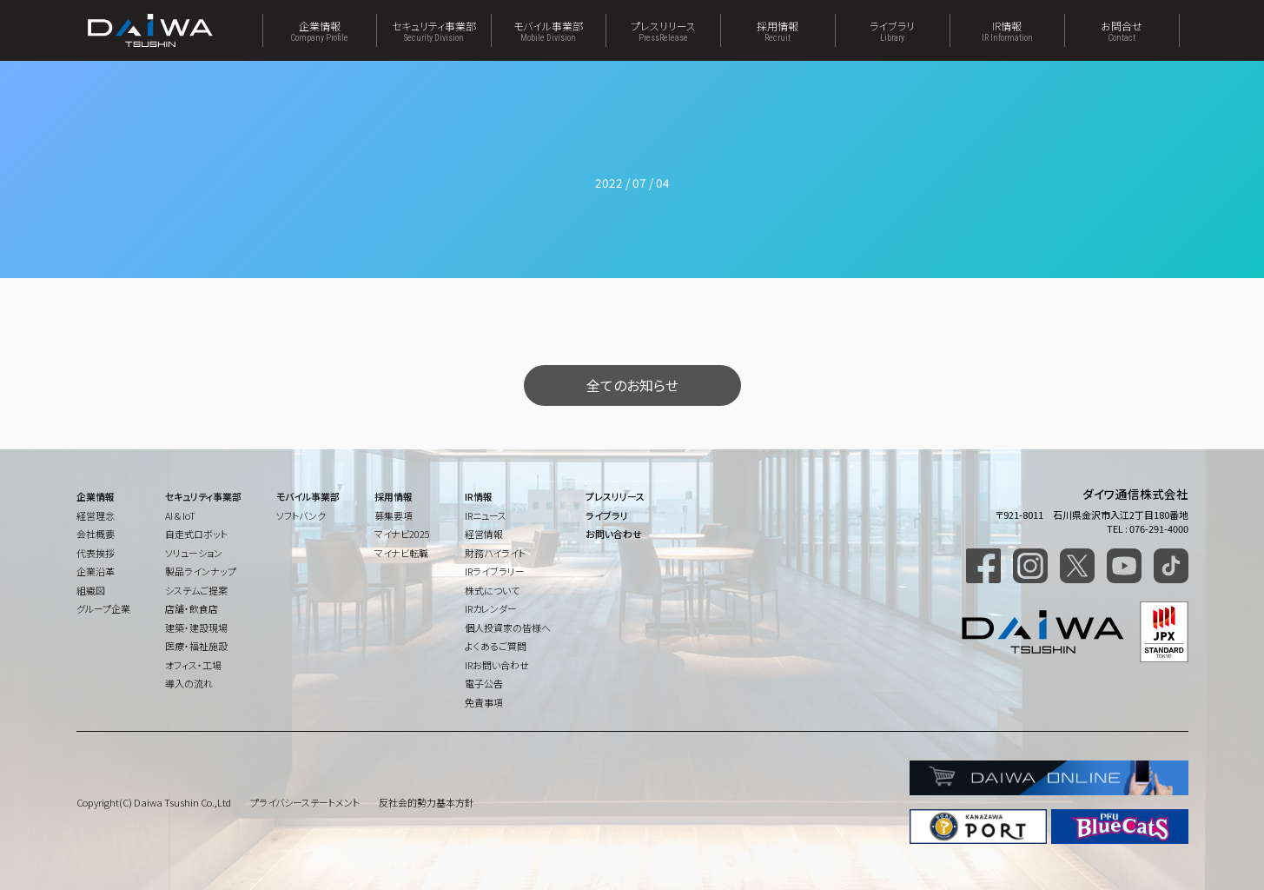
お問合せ (1122, 30)
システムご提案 (196, 590)
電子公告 (484, 683)
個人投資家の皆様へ (508, 627)
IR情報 (1007, 30)
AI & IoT (180, 515)
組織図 (90, 590)
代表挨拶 (95, 553)
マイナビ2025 (402, 534)
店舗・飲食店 (191, 608)
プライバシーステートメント (305, 802)
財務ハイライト (495, 553)
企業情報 (319, 30)
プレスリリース (663, 30)
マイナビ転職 (401, 553)
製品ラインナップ (200, 571)
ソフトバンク (301, 515)
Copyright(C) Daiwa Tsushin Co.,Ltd (153, 802)
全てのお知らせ (632, 385)
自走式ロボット (196, 534)
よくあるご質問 (495, 646)
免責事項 (484, 702)
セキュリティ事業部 (434, 30)
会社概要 (95, 534)
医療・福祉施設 (196, 646)
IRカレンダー (491, 608)
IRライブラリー (495, 571)
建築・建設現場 (196, 627)
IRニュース (485, 515)
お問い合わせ (614, 534)
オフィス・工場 (193, 665)
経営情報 (484, 534)
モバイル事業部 (548, 30)
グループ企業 (103, 608)
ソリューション (193, 553)
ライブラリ (892, 30)
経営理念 (95, 515)
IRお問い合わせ (497, 665)
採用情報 (778, 30)
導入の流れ (189, 683)
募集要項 (393, 515)
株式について (492, 590)
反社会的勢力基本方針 (426, 802)
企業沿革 (95, 571)
